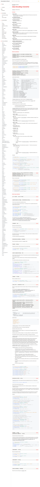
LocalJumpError (4, 124)
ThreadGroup (4, 230)
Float (3, 101)
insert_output (3, 28)
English (3, 81)
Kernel (3, 120)
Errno (3, 85)
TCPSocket (3, 225)
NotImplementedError (5, 147)
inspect (3, 29)
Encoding (13, 4)
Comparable (3, 58)
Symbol (3, 216)
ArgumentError (4, 45)
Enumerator (3, 84)
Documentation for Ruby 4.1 (5, 1)
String (3, 211)
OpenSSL (3, 153)
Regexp (3, 181)
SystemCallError (4, 220)
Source (37, 54)
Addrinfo (3, 44)
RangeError (3, 176)
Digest (3, 72)
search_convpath (4, 17)
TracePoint (3, 234)
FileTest (3, 97)
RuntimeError (4, 189)
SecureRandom (4, 193)
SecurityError (4, 194)
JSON (2, 119)
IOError (3, 111)
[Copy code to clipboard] (38, 66)
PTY (2, 161)
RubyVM (3, 188)
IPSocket (3, 114)
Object (2, 9)
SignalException (4, 199)
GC (2, 106)
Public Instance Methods (16, 194)
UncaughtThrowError (5, 244)
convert (3, 23)
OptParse (3, 157)
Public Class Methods (15, 51)
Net (2, 138)
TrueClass (3, 235)
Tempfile (3, 226)
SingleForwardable (5, 202)
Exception (3, 89)
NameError (3, 137)
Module (3, 132)
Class (3, 55)
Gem (2, 107)
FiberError (3, 94)
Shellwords (3, 197)
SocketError (4, 207)
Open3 (3, 152)
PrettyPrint (4, 164)
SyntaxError (4, 217)
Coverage (3, 64)
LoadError (3, 123)
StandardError (4, 208)
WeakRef (3, 248)
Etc (2, 88)
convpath (3, 24)
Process (3, 168)
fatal (3, 255)
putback (3, 34)
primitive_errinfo (4, 33)
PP (2, 160)
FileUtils (3, 98)
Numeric (3, 148)
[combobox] (19, 1)
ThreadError (4, 229)
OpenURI (3, 156)
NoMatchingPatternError (5, 141)
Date (2, 67)
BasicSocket (4, 49)
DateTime (3, 68)
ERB (2, 77)
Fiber (3, 93)
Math (2, 129)
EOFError (3, 76)
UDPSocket (3, 238)
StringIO (3, 212)
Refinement (3, 180)
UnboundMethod (4, 243)
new (2, 16)
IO (2, 110)
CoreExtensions (4, 63)
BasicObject (3, 10)
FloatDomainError (4, 102)
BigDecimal (3, 50)
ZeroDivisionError (5, 252)
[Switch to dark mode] (38, 1)
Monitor (3, 133)
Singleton (3, 203)
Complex (3, 59)
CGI (2, 54)
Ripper (3, 185)
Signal (3, 198)
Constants (13, 12)
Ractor (3, 172)
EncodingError (4, 80)
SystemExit (3, 221)
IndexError (3, 115)
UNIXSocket (3, 240)
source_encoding (4, 38)
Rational (3, 177)
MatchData (3, 128)
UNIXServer (3, 239)
